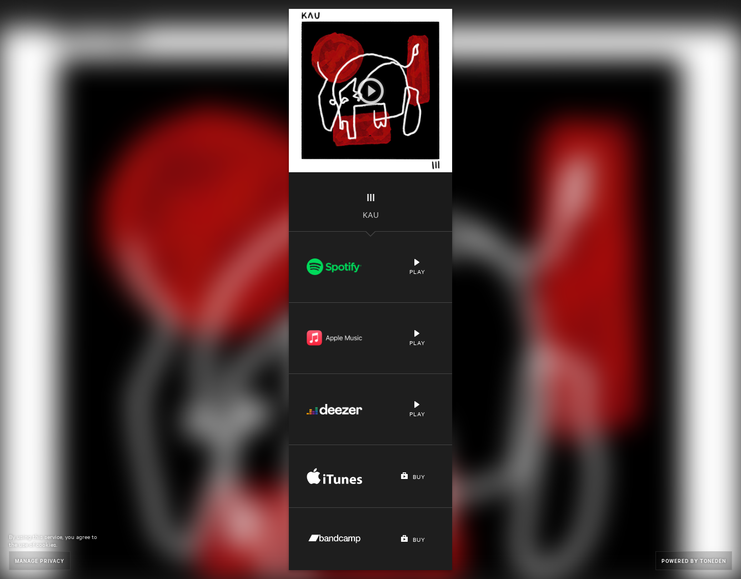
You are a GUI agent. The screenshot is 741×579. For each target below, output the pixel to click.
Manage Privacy (39, 560)
